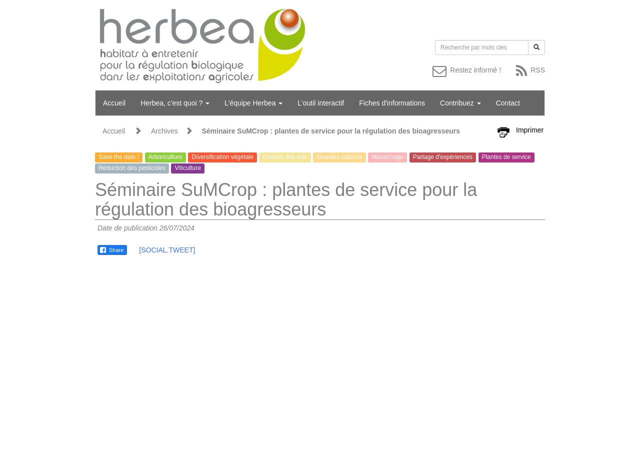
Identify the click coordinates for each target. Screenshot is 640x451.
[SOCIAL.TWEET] (167, 250)
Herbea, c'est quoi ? (175, 103)
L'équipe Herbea (253, 103)
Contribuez (460, 103)
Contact (508, 103)
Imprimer (530, 130)
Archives (164, 131)
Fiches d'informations (392, 103)
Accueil (114, 103)
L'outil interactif (321, 103)
